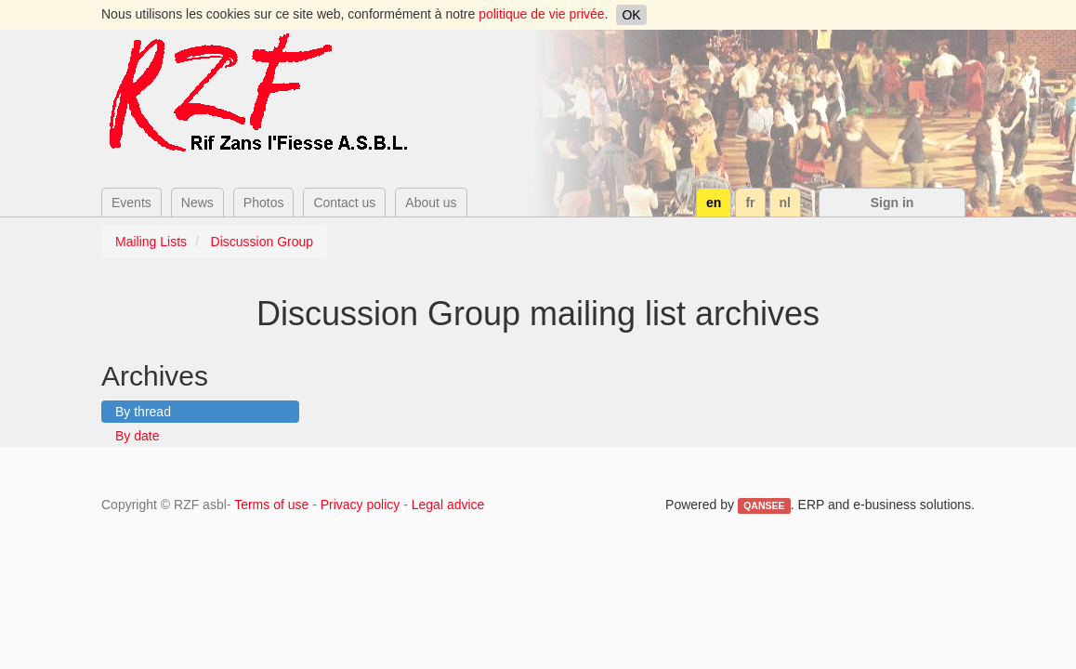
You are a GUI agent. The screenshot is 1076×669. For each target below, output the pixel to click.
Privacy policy (360, 504)
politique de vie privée (541, 14)
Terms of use (271, 504)
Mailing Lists (151, 241)
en (713, 202)
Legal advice (448, 504)
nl (785, 202)
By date (137, 435)
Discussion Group (262, 241)
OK (631, 14)
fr (750, 202)
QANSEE (763, 505)
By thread (143, 411)
